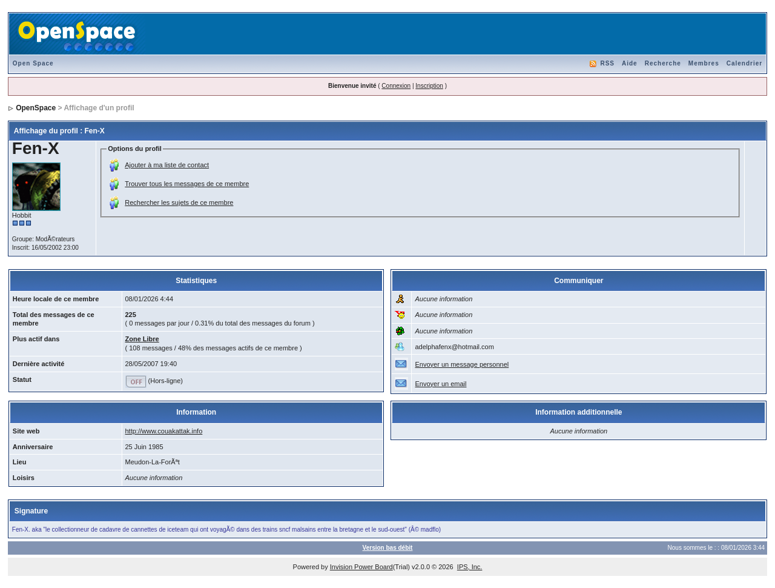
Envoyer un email (440, 383)
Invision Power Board (361, 566)
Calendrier (744, 63)
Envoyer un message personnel (462, 364)
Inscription (429, 85)
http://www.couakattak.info (164, 431)
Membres (703, 63)
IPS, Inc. (470, 566)
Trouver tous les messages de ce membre (187, 183)
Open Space (33, 63)
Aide (630, 63)
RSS (607, 63)
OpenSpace (36, 108)
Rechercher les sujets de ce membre (179, 202)
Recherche (663, 63)
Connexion (396, 85)
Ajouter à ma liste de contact (167, 165)
